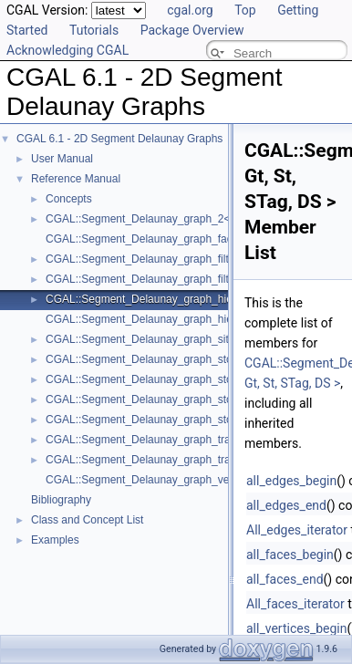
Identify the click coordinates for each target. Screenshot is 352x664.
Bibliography (61, 499)
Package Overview (192, 30)
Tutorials (94, 30)
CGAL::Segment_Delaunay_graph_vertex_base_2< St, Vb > (192, 479)
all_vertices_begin (296, 628)
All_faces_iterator (295, 604)
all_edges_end (286, 505)
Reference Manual (75, 178)
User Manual (62, 158)
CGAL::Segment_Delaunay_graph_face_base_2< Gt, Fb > (188, 239)
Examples (55, 540)
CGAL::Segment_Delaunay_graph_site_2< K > (160, 339)
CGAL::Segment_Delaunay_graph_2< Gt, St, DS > (169, 219)
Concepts (69, 198)
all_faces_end (285, 579)
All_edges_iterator (296, 530)
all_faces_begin (290, 554)
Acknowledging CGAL (67, 50)
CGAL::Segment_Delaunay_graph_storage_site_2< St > (182, 359)
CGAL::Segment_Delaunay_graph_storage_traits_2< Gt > (186, 399)
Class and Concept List (87, 520)
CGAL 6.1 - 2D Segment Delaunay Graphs (119, 138)
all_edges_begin (291, 480)
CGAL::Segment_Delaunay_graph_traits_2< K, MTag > (179, 439)
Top (245, 10)
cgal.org (189, 10)
